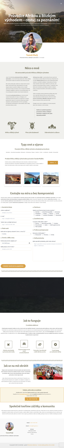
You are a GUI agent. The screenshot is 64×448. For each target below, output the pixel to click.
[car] (24, 343)
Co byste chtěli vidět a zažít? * (40, 221)
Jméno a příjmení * (5, 210)
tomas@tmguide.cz (24, 394)
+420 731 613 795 (32, 399)
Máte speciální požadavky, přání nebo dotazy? (44, 241)
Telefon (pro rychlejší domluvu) (8, 222)
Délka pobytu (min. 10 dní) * (7, 246)
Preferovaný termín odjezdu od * (9, 241)
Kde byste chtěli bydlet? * (39, 233)
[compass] (55, 344)
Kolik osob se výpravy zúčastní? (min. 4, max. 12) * (13, 231)
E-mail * (3, 216)
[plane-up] (8, 344)
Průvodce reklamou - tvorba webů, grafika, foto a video (41, 445)
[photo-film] (40, 344)
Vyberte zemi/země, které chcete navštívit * (44, 210)
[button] (53, 162)
